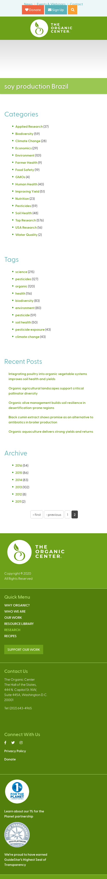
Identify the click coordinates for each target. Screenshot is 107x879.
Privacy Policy (15, 751)
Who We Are (15, 611)
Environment (24, 155)
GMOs (20, 177)
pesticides (23, 279)
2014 (18, 480)
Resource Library (19, 623)
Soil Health (23, 213)
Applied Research (29, 126)
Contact (76, 4)
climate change (27, 337)
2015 (18, 472)
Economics (23, 148)
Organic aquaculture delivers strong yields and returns (51, 431)
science (21, 272)
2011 (18, 501)
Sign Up (56, 10)
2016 (18, 465)
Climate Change (27, 141)
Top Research (25, 220)
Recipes (10, 636)
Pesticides (23, 206)
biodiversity (24, 300)
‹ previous (53, 514)
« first (37, 514)
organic (21, 286)
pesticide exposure (30, 329)
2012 (18, 494)
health (20, 293)
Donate (33, 10)
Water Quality (26, 234)
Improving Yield (27, 191)
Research (12, 630)
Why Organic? (17, 605)
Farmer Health (26, 162)
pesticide (22, 315)
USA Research (26, 227)
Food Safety (24, 170)
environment (25, 308)
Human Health (26, 184)
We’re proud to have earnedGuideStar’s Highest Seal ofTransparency (25, 859)
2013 (18, 487)
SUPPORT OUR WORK (23, 649)
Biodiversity (24, 134)
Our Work (13, 617)
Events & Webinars (51, 4)
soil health (23, 322)
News (28, 4)
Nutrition (22, 198)
